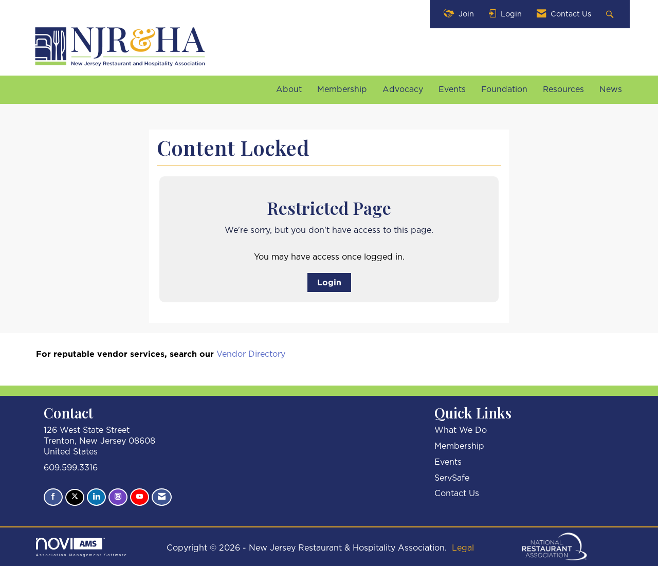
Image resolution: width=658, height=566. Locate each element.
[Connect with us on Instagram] (117, 497)
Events (452, 89)
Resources (563, 89)
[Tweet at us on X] (74, 497)
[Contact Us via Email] (162, 497)
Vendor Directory (250, 354)
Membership (342, 89)
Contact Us (456, 493)
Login (329, 282)
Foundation (504, 89)
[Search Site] (610, 14)
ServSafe (451, 478)
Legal (463, 548)
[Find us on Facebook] (53, 497)
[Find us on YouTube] (139, 497)
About (289, 89)
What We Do (460, 430)
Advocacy (402, 89)
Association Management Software (81, 547)
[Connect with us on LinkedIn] (96, 497)
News (610, 89)
